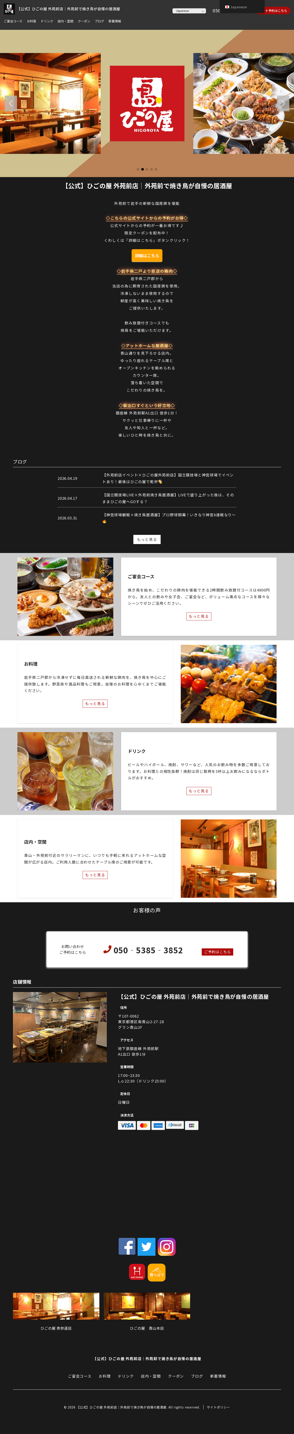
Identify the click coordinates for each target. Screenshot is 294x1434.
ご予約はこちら (217, 951)
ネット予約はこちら (273, 10)
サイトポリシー (218, 1407)
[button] (11, 103)
